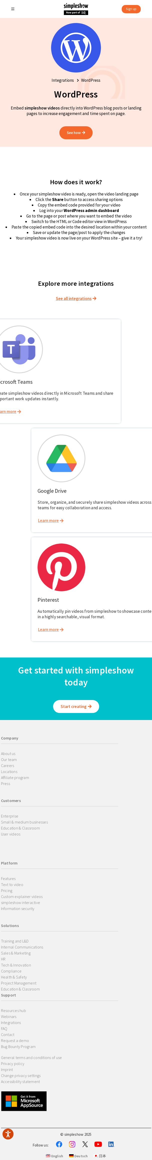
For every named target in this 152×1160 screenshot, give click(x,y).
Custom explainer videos (22, 896)
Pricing (7, 890)
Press (5, 783)
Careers (7, 765)
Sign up (131, 9)
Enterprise (10, 816)
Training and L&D (15, 941)
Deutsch (78, 1156)
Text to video (12, 884)
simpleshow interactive (20, 902)
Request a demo (15, 1040)
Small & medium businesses (24, 822)
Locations (9, 771)
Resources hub (13, 1010)
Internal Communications (22, 947)
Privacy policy (13, 1063)
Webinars (9, 1016)
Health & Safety (14, 977)
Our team (9, 759)
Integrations (11, 1022)
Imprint (7, 1069)
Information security (18, 908)
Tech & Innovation (16, 965)
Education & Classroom (20, 828)
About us (8, 753)
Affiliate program (15, 777)
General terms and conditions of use (31, 1057)
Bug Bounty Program (18, 1046)
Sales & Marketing (16, 953)
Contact (8, 1034)
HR (3, 959)
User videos (11, 834)
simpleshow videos (42, 108)
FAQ (4, 1028)
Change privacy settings (21, 1075)
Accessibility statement (20, 1081)
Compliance (11, 971)
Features (8, 878)
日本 (100, 1156)
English (54, 1156)
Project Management (19, 983)
